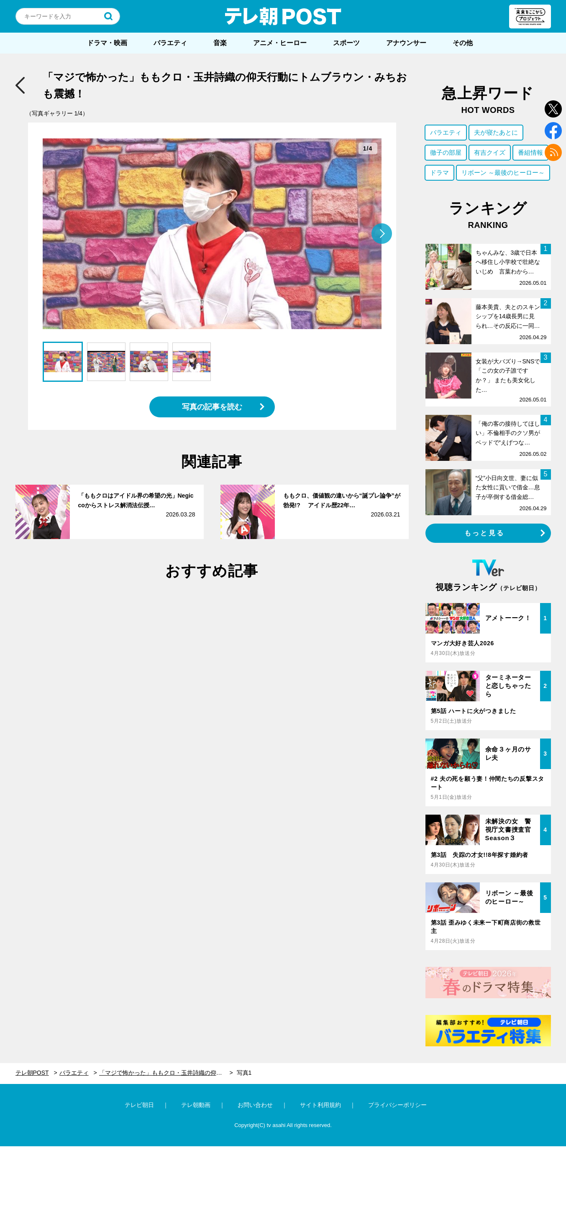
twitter (553, 109)
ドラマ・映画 (107, 42)
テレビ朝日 (139, 1105)
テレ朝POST (283, 16)
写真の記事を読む (212, 407)
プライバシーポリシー (397, 1105)
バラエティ (170, 42)
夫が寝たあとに (496, 132)
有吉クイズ (489, 152)
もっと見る (484, 533)
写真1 (244, 1072)
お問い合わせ (255, 1105)
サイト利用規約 (320, 1105)
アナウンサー (406, 42)
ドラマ (439, 172)
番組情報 (530, 152)
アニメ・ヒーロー (280, 42)
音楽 (220, 42)
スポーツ (346, 42)
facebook (553, 130)
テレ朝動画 (195, 1105)
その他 (463, 42)
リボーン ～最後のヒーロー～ (503, 172)
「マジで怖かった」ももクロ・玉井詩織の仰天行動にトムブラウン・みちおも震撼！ (166, 1072)
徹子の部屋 (445, 152)
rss (553, 152)
